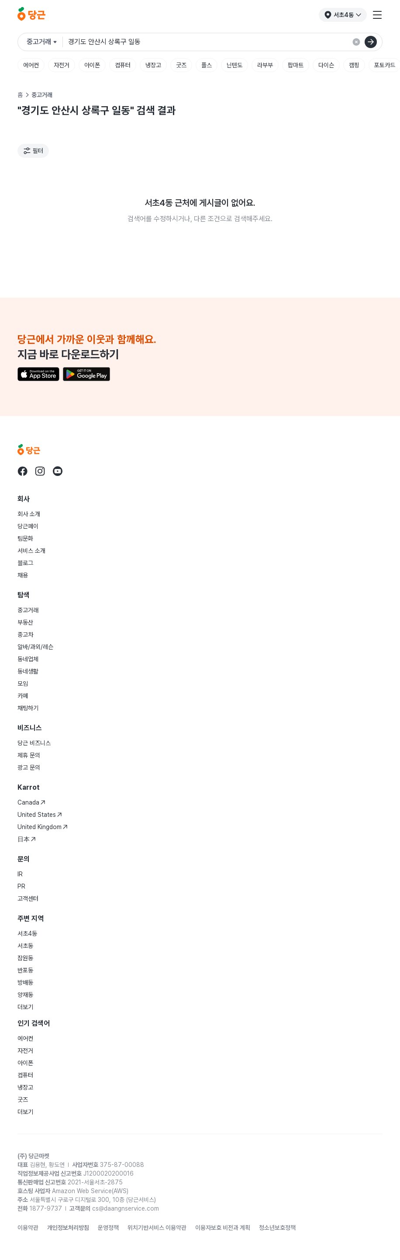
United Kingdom (42, 826)
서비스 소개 (31, 550)
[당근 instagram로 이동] (40, 471)
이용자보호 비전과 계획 (222, 1227)
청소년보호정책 (277, 1227)
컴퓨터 (123, 65)
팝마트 (295, 65)
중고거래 (27, 610)
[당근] (31, 15)
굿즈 (181, 65)
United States (39, 814)
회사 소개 (28, 513)
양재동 (25, 994)
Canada (31, 802)
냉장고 (153, 65)
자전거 (61, 65)
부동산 (25, 622)
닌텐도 (234, 65)
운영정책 (108, 1227)
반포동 (25, 970)
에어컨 (31, 65)
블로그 (25, 562)
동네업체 (27, 659)
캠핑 (354, 65)
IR (20, 874)
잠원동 (25, 958)
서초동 (25, 945)
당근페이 (27, 526)
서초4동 (27, 933)
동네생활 (27, 671)
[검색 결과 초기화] (356, 42)
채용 (22, 575)
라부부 (265, 65)
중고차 (25, 634)
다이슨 (326, 65)
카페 (22, 695)
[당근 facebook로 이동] (22, 471)
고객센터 (27, 898)
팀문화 (25, 538)
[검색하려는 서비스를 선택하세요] (45, 42)
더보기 (25, 1006)
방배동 (25, 982)
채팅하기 (27, 708)
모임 (22, 683)
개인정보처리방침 (68, 1227)
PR (21, 886)
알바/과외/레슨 (35, 646)
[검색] (371, 42)
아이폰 (92, 65)
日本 (26, 839)
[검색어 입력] (225, 42)
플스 (206, 65)
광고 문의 (28, 767)
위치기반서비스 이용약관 (157, 1227)
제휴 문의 (28, 755)
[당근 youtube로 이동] (57, 471)
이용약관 (27, 1227)
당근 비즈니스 (34, 742)
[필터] (33, 151)
